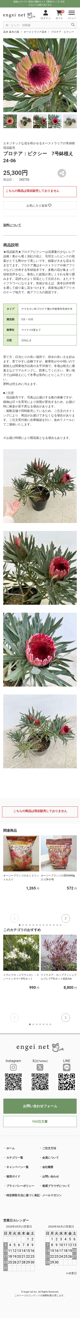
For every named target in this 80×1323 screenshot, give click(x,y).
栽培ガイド (13, 1176)
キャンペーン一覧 (17, 1167)
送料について (12, 225)
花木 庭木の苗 (11, 31)
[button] (65, 918)
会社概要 (47, 1167)
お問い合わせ (50, 1176)
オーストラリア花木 (35, 31)
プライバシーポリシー (20, 1185)
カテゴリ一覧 (14, 1157)
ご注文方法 (49, 1148)
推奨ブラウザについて (56, 1185)
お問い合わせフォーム (40, 1106)
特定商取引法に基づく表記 (23, 1195)
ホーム (10, 1148)
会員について (50, 1157)
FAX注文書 (40, 1121)
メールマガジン (52, 1195)
